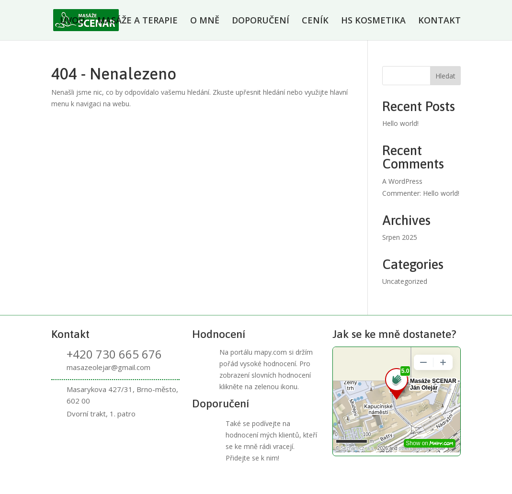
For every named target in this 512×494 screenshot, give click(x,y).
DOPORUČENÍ (260, 21)
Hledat (445, 75)
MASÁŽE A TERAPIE (137, 21)
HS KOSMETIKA (373, 21)
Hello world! (400, 123)
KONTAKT (439, 21)
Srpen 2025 (399, 237)
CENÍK (315, 21)
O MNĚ (204, 21)
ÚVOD (72, 21)
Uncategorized (404, 281)
